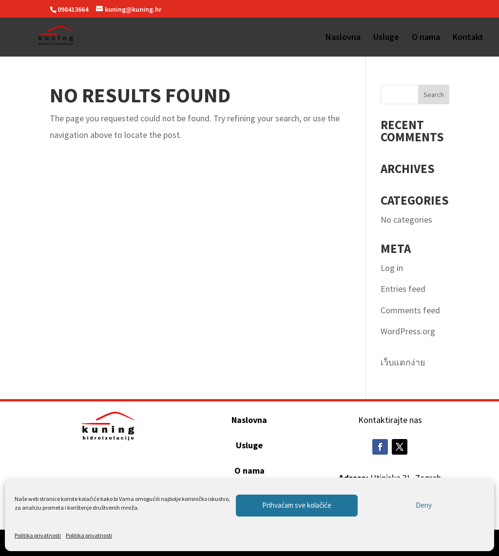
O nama (426, 38)
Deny (424, 505)
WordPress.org (408, 331)
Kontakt (468, 38)
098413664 (73, 9)
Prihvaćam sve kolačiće (296, 505)
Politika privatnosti (38, 535)
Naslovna (343, 38)
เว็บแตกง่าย (403, 362)
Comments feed (410, 310)
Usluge (386, 38)
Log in (392, 267)
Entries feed (403, 288)
